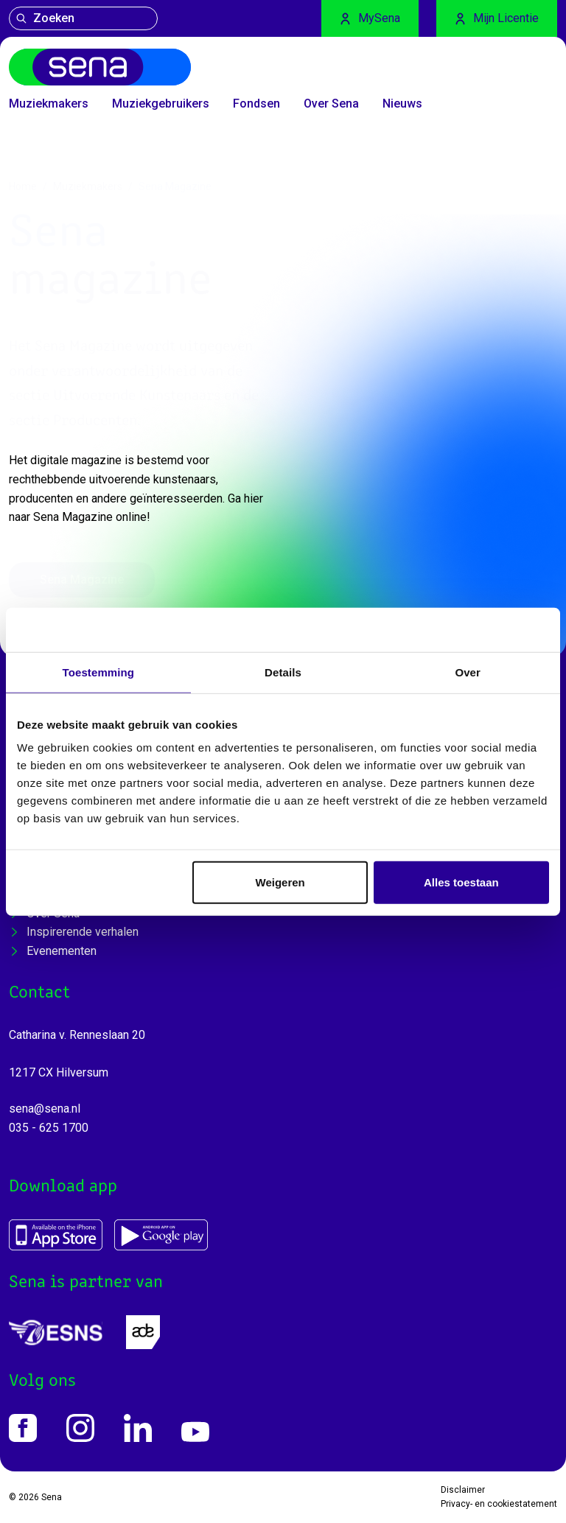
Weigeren (280, 882)
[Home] (100, 67)
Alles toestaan (461, 882)
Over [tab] (468, 671)
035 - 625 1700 (48, 1128)
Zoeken (44, 18)
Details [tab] (283, 671)
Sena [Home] (51, 1497)
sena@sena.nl (44, 1109)
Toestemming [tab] (99, 671)
